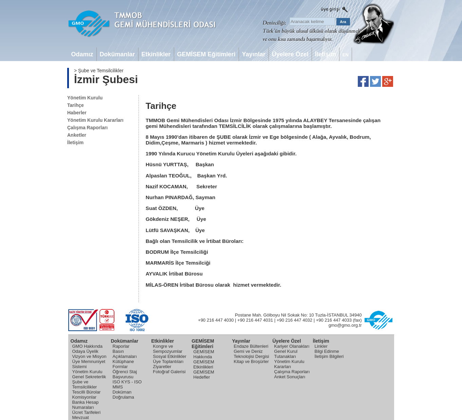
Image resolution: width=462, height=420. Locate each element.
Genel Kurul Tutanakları (286, 354)
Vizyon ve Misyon (89, 356)
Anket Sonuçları (290, 376)
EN (346, 54)
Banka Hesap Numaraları (85, 405)
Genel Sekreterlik (89, 376)
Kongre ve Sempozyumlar (168, 349)
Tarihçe (75, 105)
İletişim (75, 142)
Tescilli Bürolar (86, 392)
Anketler (76, 135)
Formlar (120, 366)
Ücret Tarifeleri (86, 412)
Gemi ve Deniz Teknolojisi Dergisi (251, 354)
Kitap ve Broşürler (251, 361)
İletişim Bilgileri (329, 356)
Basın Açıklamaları (125, 354)
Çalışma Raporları (87, 127)
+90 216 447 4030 (216, 320)
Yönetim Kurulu (85, 97)
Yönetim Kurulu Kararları (95, 120)
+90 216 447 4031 (255, 320)
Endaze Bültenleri (251, 346)
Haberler (77, 112)
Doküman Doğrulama (123, 394)
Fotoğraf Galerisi (169, 371)
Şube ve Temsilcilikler (84, 384)
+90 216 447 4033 (334, 320)
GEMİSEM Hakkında (203, 354)
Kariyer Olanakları (292, 346)
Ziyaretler (162, 366)
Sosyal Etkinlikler (169, 356)
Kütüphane (123, 361)
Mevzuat (80, 417)
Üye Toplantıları (168, 361)
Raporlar (121, 346)
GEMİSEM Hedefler (203, 374)
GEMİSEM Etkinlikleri (203, 364)
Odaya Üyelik (85, 351)
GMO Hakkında (87, 346)
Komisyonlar (84, 397)
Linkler (321, 346)
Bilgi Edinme (327, 351)
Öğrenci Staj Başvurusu (125, 374)
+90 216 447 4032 (294, 320)
